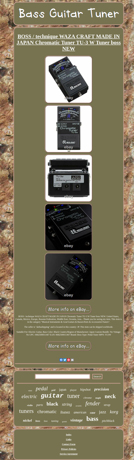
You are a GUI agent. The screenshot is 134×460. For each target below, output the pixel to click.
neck (110, 396)
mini (30, 390)
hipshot (85, 389)
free (45, 421)
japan (62, 389)
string (67, 404)
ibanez (65, 412)
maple (98, 398)
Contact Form (68, 444)
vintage (76, 420)
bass (92, 418)
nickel (27, 420)
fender (92, 403)
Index (68, 434)
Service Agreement (68, 454)
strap (107, 405)
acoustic (79, 406)
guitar (52, 395)
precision (101, 389)
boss (38, 421)
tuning (54, 420)
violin (30, 405)
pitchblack (108, 420)
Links (68, 439)
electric (29, 396)
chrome (87, 397)
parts (39, 405)
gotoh (64, 421)
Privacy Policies (68, 449)
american (80, 412)
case (92, 412)
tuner (73, 396)
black (52, 404)
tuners (26, 411)
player (73, 390)
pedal (42, 388)
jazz (102, 411)
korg (114, 411)
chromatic (47, 411)
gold (53, 390)
